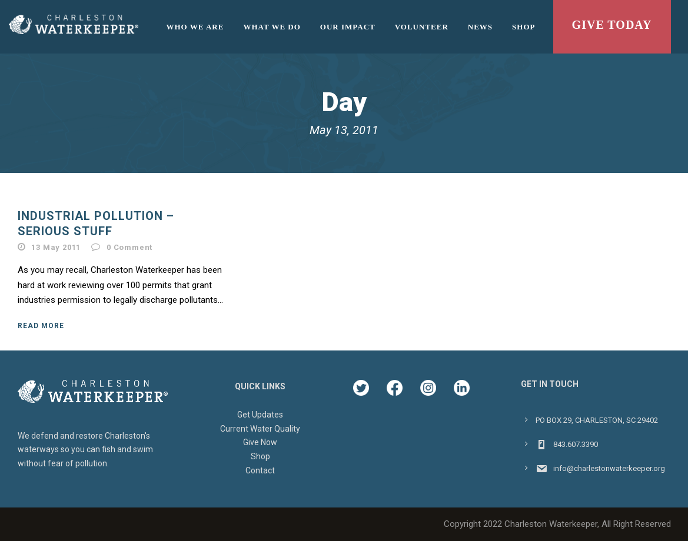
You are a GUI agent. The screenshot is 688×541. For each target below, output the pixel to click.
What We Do (271, 26)
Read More (41, 326)
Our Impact (347, 26)
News (480, 26)
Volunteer (421, 26)
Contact (260, 470)
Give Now (260, 442)
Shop (523, 26)
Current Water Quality (260, 428)
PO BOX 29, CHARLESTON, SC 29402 (597, 420)
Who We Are (195, 26)
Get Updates (260, 414)
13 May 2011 (56, 247)
